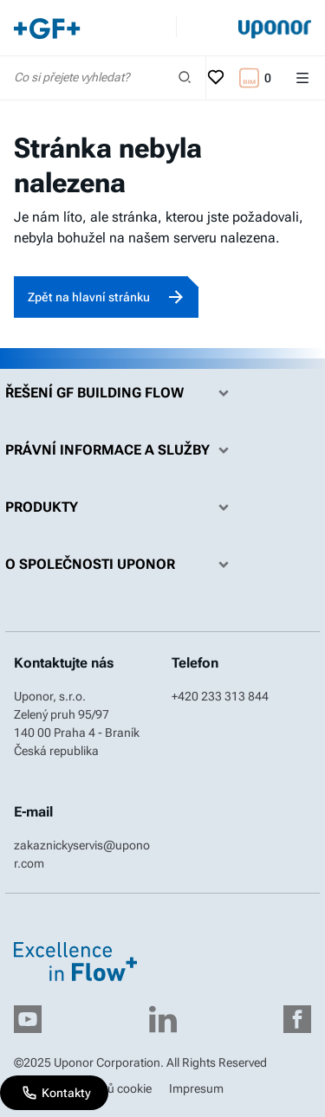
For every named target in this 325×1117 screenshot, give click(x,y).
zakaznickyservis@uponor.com (82, 854)
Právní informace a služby (121, 450)
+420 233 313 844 (220, 696)
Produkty (121, 507)
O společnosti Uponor (121, 564)
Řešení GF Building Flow (121, 393)
